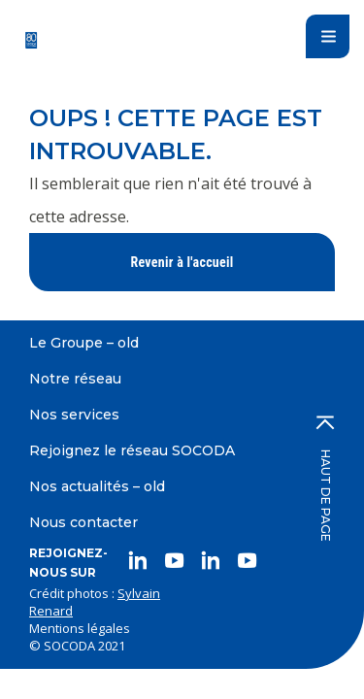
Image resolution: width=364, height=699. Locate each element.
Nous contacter (83, 522)
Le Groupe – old (84, 342)
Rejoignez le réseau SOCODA (132, 450)
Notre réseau (75, 378)
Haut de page (325, 479)
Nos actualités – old (97, 486)
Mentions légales (79, 628)
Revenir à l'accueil (181, 262)
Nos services (74, 414)
